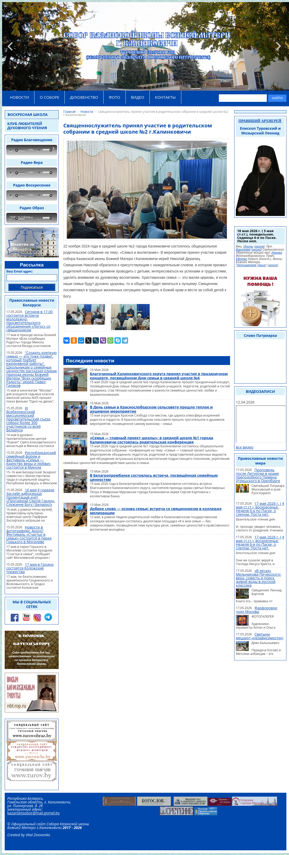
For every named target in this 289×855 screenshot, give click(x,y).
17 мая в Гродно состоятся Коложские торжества (30, 568)
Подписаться (32, 287)
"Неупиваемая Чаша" (251, 265)
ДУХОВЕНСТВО (84, 97)
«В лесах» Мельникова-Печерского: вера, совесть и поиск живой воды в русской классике (258, 578)
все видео (245, 447)
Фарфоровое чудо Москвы (256, 609)
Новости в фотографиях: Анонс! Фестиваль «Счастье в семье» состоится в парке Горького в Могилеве (29, 534)
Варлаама (243, 249)
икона (259, 246)
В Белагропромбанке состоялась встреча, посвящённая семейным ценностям (154, 477)
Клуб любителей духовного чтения (27, 125)
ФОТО (114, 97)
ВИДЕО (137, 97)
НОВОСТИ (19, 97)
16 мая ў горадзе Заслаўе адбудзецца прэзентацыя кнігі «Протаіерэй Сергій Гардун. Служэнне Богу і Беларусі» (30, 497)
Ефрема (241, 259)
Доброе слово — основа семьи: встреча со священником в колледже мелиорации (156, 510)
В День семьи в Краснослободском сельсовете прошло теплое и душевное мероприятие (151, 409)
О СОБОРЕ (49, 97)
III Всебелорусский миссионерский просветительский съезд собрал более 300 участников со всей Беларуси (28, 419)
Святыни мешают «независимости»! (259, 636)
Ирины (248, 246)
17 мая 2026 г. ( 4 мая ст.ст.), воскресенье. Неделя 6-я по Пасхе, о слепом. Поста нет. (260, 509)
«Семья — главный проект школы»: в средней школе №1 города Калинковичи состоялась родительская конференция (151, 439)
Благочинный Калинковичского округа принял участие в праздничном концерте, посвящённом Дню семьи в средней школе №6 (159, 375)
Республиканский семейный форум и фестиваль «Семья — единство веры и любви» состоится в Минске (31, 460)
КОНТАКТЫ (165, 97)
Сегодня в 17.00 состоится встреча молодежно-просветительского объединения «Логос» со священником (29, 320)
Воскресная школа (27, 114)
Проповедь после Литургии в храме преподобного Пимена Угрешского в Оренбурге (258, 475)
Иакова (277, 252)
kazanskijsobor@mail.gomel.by (33, 812)
